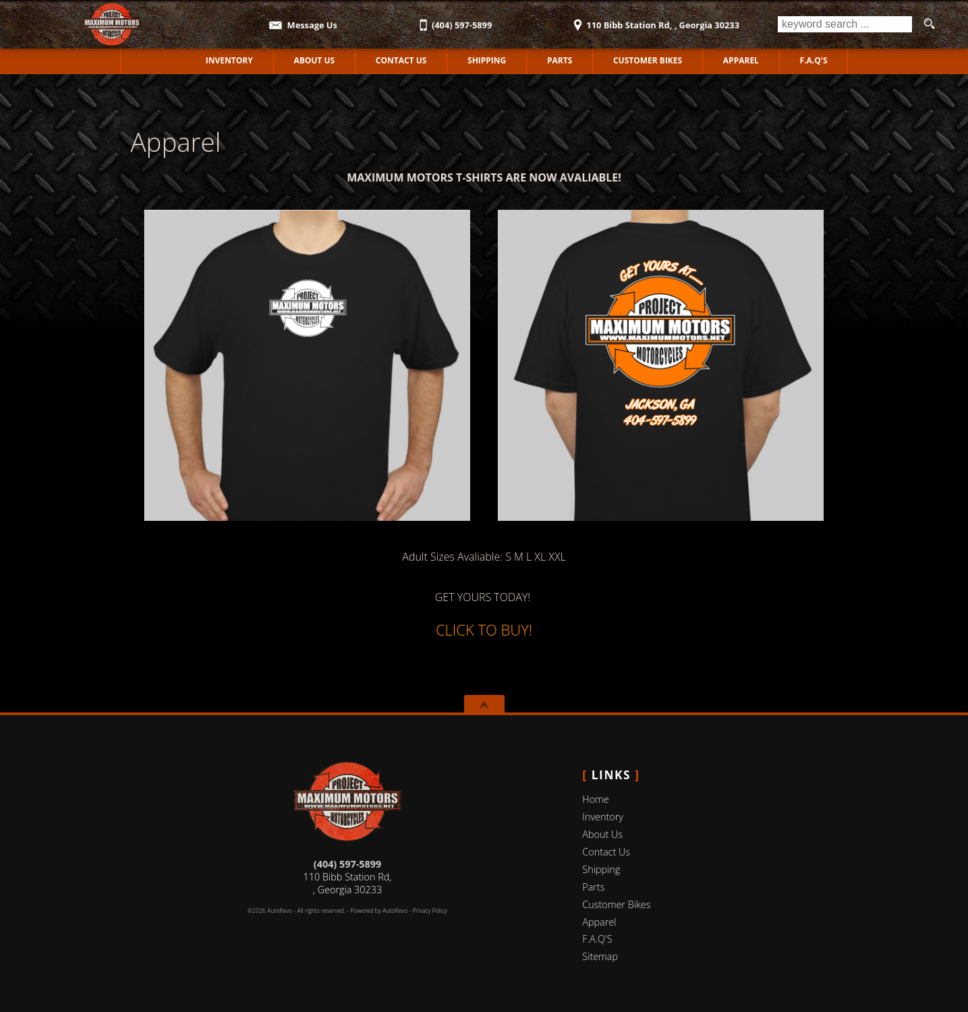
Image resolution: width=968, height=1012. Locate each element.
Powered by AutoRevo (378, 911)
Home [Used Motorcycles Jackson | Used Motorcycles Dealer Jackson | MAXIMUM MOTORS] (152, 60)
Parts (559, 60)
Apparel (741, 60)
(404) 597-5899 (347, 864)
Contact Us (606, 851)
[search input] (845, 24)
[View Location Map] (654, 20)
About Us (602, 834)
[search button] (929, 24)
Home (595, 799)
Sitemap (600, 956)
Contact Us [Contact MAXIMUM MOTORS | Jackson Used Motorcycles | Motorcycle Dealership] (401, 60)
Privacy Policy (430, 911)
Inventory (602, 816)
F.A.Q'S (814, 60)
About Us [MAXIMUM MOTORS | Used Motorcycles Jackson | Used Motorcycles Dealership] (314, 60)
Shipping (486, 60)
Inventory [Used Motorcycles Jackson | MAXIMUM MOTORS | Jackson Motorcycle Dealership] (229, 60)
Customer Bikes (647, 60)
